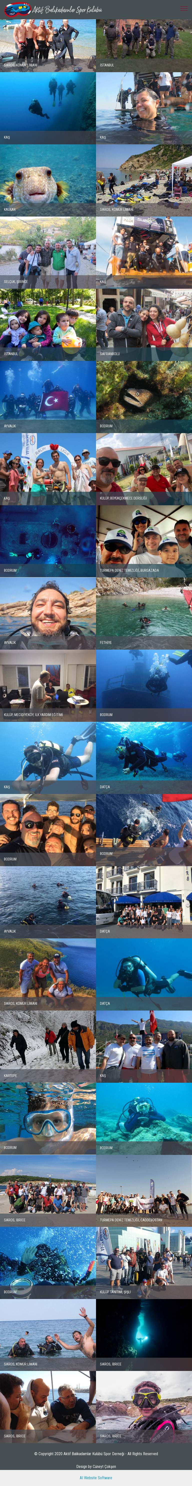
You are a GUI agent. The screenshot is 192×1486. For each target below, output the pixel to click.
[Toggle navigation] (184, 8)
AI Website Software (96, 1477)
